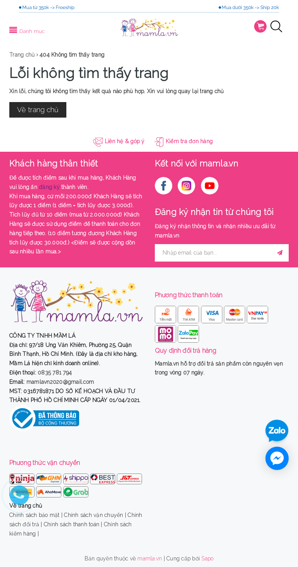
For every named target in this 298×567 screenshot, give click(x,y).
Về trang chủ (38, 110)
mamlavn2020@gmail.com (60, 382)
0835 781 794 (55, 372)
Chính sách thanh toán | (73, 524)
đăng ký (49, 187)
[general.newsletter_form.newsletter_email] (222, 253)
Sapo (207, 558)
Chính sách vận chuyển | (95, 515)
